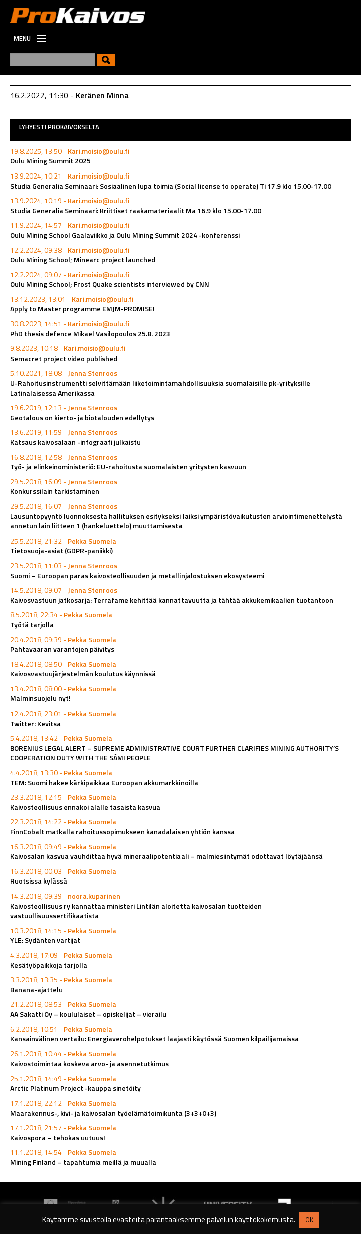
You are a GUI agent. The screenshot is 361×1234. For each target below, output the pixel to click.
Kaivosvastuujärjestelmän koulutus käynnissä (83, 673)
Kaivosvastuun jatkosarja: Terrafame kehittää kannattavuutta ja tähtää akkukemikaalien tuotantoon (171, 600)
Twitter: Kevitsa (35, 723)
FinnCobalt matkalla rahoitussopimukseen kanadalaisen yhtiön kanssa (122, 831)
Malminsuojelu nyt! (40, 698)
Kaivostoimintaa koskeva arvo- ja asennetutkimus (89, 1063)
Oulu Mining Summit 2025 (50, 160)
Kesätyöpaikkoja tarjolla (48, 965)
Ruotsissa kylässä (38, 880)
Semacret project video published (63, 358)
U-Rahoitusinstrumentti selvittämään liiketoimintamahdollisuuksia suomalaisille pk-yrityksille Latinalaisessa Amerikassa (160, 388)
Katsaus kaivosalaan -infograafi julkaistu (75, 442)
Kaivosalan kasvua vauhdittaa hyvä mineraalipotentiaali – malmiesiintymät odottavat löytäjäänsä (166, 856)
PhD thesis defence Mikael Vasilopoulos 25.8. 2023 (90, 333)
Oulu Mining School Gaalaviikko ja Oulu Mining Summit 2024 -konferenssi (125, 235)
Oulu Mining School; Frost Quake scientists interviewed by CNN (109, 284)
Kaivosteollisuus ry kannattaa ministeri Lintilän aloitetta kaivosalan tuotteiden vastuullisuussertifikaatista (136, 911)
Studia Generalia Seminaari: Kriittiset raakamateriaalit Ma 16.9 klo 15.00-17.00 (135, 210)
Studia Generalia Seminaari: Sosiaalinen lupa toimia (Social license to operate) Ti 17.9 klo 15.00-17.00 (170, 186)
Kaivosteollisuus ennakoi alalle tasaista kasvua (85, 807)
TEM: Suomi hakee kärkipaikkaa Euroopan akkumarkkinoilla (104, 782)
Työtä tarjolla (32, 624)
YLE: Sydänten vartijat (45, 940)
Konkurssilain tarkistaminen (54, 491)
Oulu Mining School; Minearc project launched (82, 259)
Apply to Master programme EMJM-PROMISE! (82, 308)
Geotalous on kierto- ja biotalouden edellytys (82, 417)
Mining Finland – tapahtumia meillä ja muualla (83, 1162)
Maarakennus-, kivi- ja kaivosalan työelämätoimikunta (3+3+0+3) (113, 1113)
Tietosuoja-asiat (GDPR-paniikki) (61, 550)
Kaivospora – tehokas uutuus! (57, 1137)
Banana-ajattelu (36, 989)
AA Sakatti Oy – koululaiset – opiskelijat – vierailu (88, 1014)
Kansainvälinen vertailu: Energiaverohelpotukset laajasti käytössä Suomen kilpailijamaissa (154, 1038)
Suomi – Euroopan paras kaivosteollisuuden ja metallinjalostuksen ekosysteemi (137, 575)
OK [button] (309, 1220)
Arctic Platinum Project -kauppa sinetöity (75, 1088)
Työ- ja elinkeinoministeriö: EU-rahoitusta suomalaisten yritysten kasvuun (128, 466)
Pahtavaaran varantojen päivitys (62, 649)
